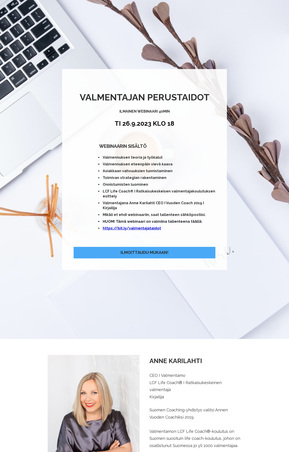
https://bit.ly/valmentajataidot (132, 198)
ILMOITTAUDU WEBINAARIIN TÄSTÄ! (144, 433)
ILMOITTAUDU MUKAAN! (144, 222)
